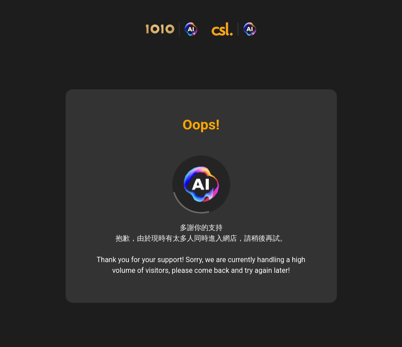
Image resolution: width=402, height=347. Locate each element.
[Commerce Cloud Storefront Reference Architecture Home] (201, 29)
